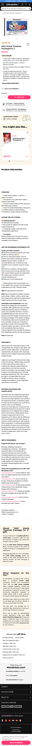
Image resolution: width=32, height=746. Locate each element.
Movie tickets (19, 637)
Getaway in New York (9, 643)
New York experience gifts (11, 640)
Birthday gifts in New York (11, 652)
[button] (2, 145)
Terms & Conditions (16, 727)
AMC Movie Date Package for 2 (19, 139)
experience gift (24, 623)
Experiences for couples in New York (14, 654)
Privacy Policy (16, 729)
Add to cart (20, 97)
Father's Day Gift (8, 657)
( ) (16, 742)
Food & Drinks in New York (11, 649)
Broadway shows (8, 637)
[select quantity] (4, 97)
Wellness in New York (9, 646)
